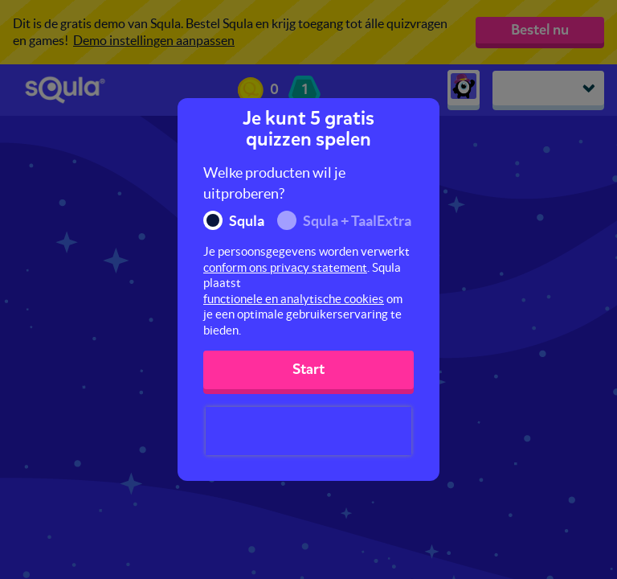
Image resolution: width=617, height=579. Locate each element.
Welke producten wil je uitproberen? (274, 183)
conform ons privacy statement (285, 267)
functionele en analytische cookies (293, 299)
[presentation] (308, 431)
